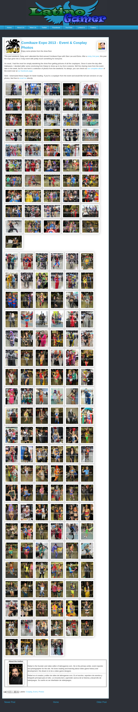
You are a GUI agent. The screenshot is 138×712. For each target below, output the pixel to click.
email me (23, 78)
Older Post (102, 702)
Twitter (44, 28)
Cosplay (29, 692)
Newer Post (9, 702)
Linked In (81, 28)
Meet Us (33, 28)
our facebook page (25, 71)
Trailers (93, 28)
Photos (41, 692)
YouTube (68, 28)
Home (9, 28)
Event (35, 692)
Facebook (56, 28)
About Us (20, 28)
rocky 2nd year (93, 56)
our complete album (95, 68)
